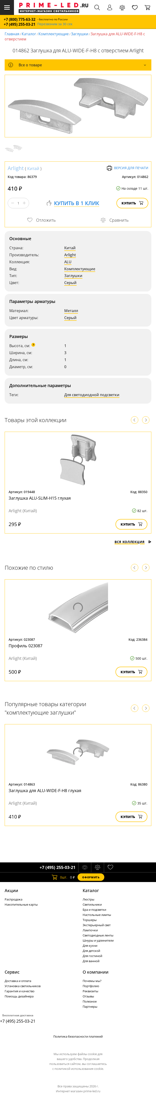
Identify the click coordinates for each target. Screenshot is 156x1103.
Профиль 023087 (25, 645)
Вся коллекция (133, 542)
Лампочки (90, 930)
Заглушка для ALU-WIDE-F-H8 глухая (45, 790)
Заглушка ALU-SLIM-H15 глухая (40, 498)
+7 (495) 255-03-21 (19, 24)
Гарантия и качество (19, 991)
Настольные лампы (97, 915)
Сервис (12, 972)
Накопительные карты (21, 904)
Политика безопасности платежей (78, 1036)
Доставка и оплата (18, 981)
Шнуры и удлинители (98, 940)
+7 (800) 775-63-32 (19, 19)
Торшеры (90, 920)
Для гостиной (92, 956)
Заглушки (79, 33)
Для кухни (90, 945)
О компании (96, 972)
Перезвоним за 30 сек (54, 24)
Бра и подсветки (94, 909)
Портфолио (91, 986)
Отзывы (88, 996)
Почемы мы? (92, 981)
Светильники (92, 904)
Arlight (16, 167)
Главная (12, 33)
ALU (67, 261)
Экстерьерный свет (97, 925)
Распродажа (13, 899)
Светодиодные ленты (98, 935)
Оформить (90, 877)
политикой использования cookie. (79, 1069)
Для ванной (91, 961)
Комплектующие (53, 33)
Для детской (91, 951)
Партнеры (90, 1006)
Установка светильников (23, 986)
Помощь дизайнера (19, 996)
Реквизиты (90, 991)
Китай (33, 168)
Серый (70, 282)
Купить (132, 203)
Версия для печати (127, 168)
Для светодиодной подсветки (91, 394)
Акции (11, 890)
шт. (59, 877)
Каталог (29, 33)
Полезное (90, 1001)
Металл (71, 310)
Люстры (88, 899)
